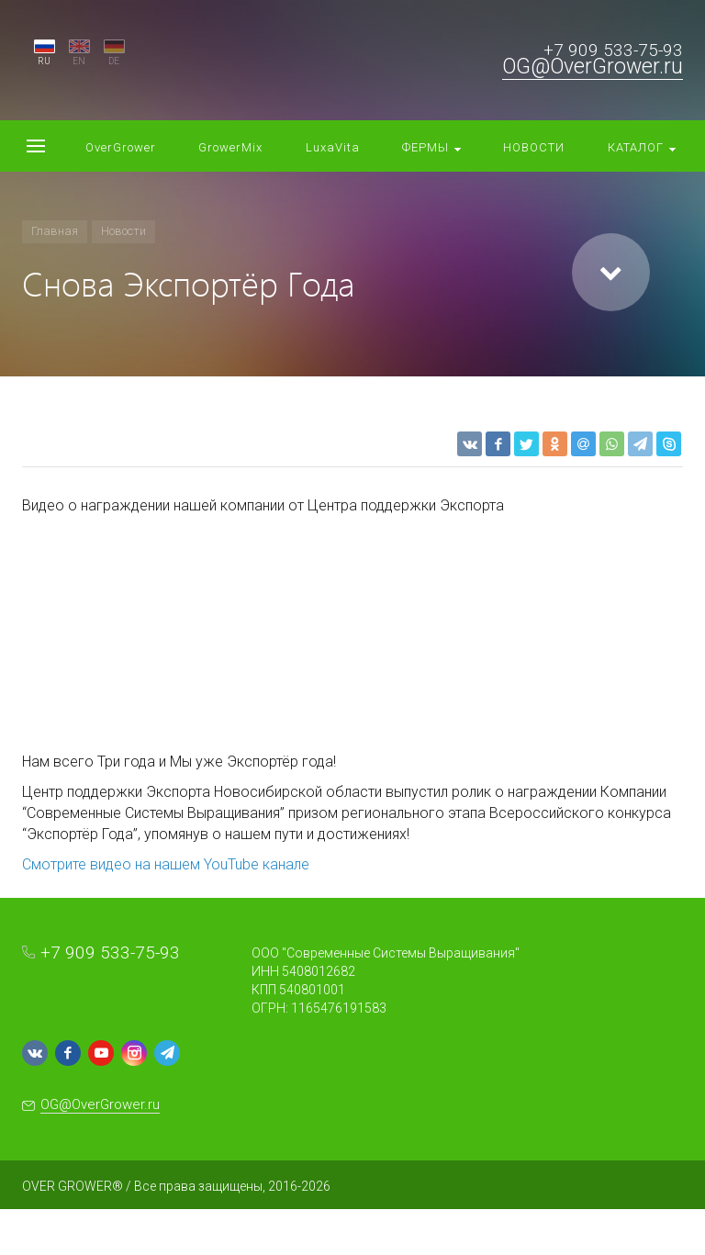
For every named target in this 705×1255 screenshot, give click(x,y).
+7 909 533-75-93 (613, 50)
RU (44, 61)
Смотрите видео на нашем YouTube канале (165, 864)
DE (113, 61)
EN (79, 61)
